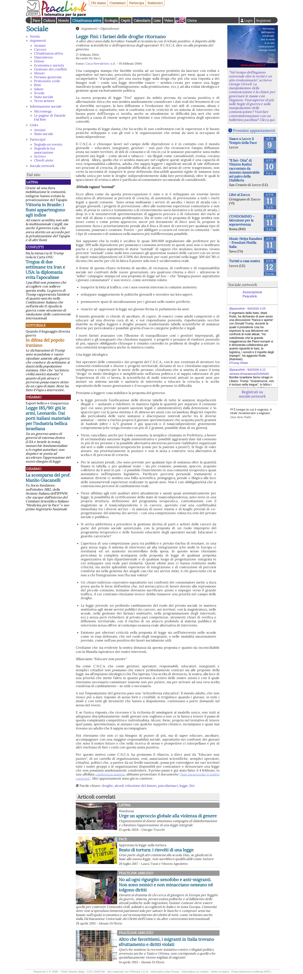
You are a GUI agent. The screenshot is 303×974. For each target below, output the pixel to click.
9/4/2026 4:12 (256, 369)
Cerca (191, 20)
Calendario (142, 20)
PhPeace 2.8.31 (139, 971)
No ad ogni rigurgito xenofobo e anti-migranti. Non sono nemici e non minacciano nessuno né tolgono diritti (166, 885)
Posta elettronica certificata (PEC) (251, 971)
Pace (36, 20)
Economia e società (49, 65)
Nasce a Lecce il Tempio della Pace (243, 141)
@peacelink (237, 308)
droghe (107, 785)
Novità (35, 36)
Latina (32, 182)
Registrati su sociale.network (252, 394)
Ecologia (111, 20)
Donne (39, 61)
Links (34, 125)
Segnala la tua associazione (44, 150)
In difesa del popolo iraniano (45, 342)
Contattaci (117, 3)
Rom (37, 85)
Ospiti (125, 20)
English (180, 20)
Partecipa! (37, 139)
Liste (157, 20)
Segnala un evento (48, 144)
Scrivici (40, 156)
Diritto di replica (220, 971)
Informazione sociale (46, 106)
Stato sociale (43, 97)
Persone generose (48, 77)
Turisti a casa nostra (244, 261)
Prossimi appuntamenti (254, 130)
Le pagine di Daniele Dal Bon (50, 117)
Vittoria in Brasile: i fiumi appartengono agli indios (45, 210)
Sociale (37, 29)
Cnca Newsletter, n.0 (100, 63)
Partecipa (136, 3)
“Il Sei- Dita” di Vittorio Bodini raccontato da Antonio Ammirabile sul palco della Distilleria (244, 170)
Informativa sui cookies (195, 971)
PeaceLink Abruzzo (136, 873)
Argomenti (38, 40)
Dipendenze (43, 57)
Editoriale (36, 325)
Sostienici (155, 3)
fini (192, 785)
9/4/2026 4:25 (256, 308)
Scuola (39, 93)
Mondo (63, 20)
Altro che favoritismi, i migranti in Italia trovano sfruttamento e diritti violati (166, 941)
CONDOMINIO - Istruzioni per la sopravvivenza (241, 220)
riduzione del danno (140, 785)
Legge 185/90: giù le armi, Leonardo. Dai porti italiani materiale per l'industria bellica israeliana (48, 418)
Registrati (263, 20)
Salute (39, 89)
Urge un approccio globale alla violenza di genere (168, 816)
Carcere (40, 49)
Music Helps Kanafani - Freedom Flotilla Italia (245, 243)
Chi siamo (98, 3)
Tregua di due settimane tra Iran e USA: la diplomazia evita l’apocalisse (45, 269)
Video (168, 20)
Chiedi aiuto (43, 160)
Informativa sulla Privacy (165, 971)
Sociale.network (42, 166)
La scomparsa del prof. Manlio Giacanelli (48, 477)
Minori (39, 73)
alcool (119, 785)
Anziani (40, 45)
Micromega (43, 111)
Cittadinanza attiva (86, 20)
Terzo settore (44, 101)
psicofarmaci (168, 785)
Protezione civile (47, 81)
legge (183, 785)
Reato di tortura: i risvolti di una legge (156, 850)
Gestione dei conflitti (50, 69)
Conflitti (35, 247)
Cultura (49, 20)
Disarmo (34, 397)
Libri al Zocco (239, 195)
